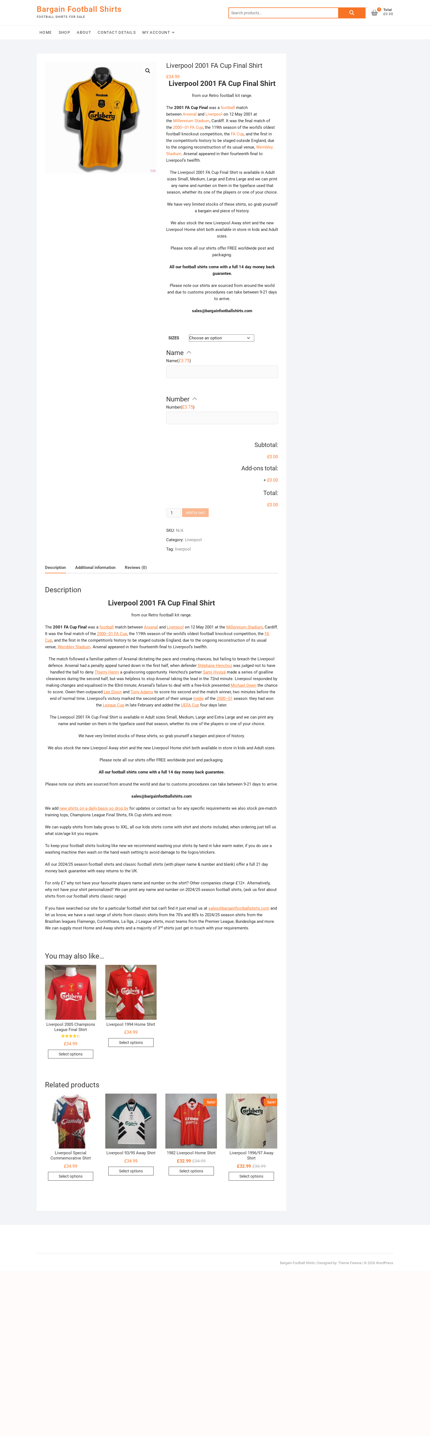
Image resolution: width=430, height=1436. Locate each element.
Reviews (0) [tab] (136, 567)
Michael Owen (243, 685)
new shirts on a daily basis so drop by (94, 808)
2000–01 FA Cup (188, 127)
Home (45, 32)
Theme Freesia (349, 1263)
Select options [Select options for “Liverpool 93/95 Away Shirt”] (131, 1171)
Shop (64, 32)
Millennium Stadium (191, 120)
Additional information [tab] (95, 567)
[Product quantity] (173, 513)
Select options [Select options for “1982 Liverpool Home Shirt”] (191, 1171)
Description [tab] (55, 567)
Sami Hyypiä (214, 672)
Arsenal (190, 114)
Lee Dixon (113, 691)
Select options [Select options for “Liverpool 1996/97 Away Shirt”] (251, 1176)
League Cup (113, 705)
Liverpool (213, 114)
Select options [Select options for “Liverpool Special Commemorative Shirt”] (71, 1176)
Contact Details (117, 32)
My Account (156, 32)
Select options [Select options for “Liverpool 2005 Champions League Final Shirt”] (71, 1054)
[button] (148, 71)
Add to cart (195, 512)
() (178, 360)
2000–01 (225, 698)
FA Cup (237, 134)
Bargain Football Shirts (79, 9)
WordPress (384, 1263)
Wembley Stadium (74, 646)
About (84, 32)
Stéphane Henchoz (215, 665)
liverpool (183, 549)
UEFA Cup (190, 705)
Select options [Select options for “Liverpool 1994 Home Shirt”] (131, 1042)
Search (352, 12)
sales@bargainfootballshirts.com (238, 908)
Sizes (173, 338)
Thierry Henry (107, 672)
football (228, 107)
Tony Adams (142, 691)
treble (198, 698)
